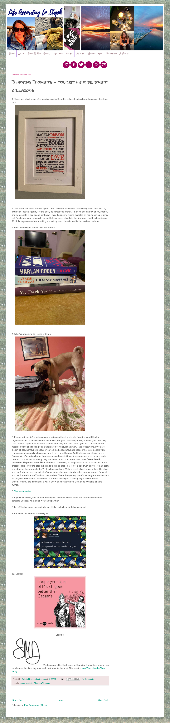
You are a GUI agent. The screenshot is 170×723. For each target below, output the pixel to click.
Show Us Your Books (39, 53)
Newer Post (18, 700)
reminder (29, 683)
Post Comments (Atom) (35, 705)
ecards (22, 683)
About (21, 53)
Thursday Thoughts (42, 683)
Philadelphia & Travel (117, 53)
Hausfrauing (95, 53)
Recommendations (63, 53)
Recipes (80, 53)
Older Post (103, 700)
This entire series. (23, 491)
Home (12, 53)
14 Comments (88, 679)
